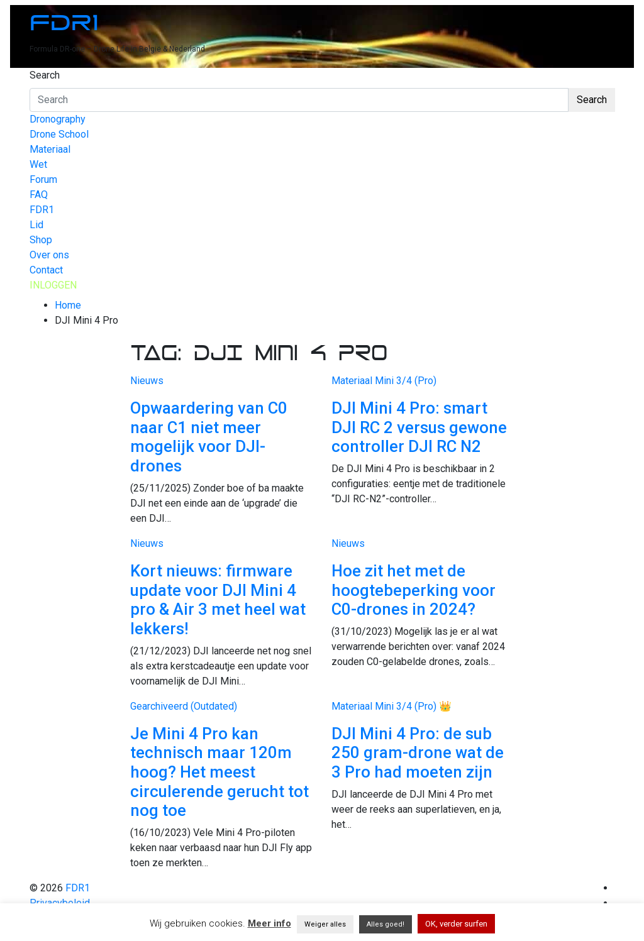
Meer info (269, 923)
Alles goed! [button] (385, 924)
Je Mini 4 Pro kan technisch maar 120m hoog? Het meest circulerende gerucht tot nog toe (219, 772)
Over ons (49, 255)
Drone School (59, 134)
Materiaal (50, 149)
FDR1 (64, 23)
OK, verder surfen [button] (456, 923)
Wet (38, 164)
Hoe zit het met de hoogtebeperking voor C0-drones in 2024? (413, 590)
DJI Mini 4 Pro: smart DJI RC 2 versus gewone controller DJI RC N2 (419, 427)
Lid (36, 225)
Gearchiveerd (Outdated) (183, 706)
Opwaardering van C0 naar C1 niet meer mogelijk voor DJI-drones (208, 437)
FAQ (39, 195)
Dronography (58, 119)
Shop (41, 240)
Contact (46, 270)
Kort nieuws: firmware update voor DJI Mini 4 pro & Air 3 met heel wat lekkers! (218, 599)
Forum (43, 179)
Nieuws (147, 381)
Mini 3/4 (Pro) (405, 381)
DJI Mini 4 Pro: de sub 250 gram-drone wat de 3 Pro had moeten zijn (417, 752)
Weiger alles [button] (325, 924)
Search (45, 75)
